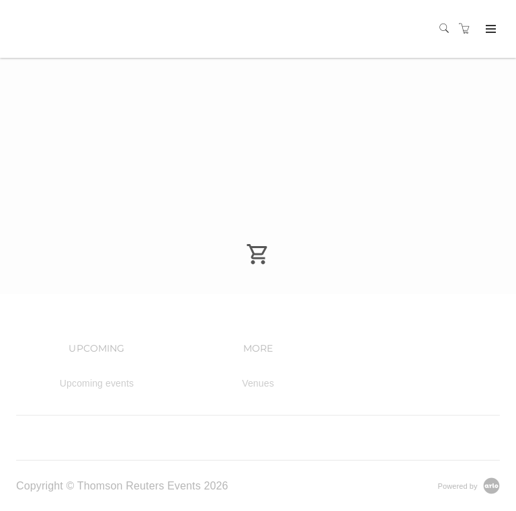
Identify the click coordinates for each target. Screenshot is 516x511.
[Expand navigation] (489, 29)
